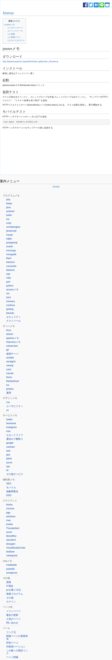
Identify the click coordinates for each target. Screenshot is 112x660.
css (8, 402)
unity (8, 223)
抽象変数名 (12, 491)
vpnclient (11, 540)
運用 (8, 392)
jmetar (9, 524)
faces (9, 377)
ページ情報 (12, 657)
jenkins (10, 389)
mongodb (11, 254)
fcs (7, 385)
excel (9, 532)
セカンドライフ (14, 435)
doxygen (10, 544)
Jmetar (8, 12)
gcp (8, 454)
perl (8, 281)
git (7, 349)
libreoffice (11, 536)
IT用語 (9, 586)
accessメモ (12, 289)
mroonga (11, 250)
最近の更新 (12, 615)
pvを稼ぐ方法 (13, 590)
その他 (9, 597)
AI (7, 470)
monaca (10, 301)
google (9, 443)
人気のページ (13, 619)
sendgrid (10, 361)
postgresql (11, 242)
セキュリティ (13, 317)
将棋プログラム (14, 594)
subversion (12, 346)
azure (9, 462)
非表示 (16, 21)
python (9, 285)
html (8, 297)
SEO (8, 483)
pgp (8, 512)
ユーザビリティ (14, 406)
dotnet (9, 334)
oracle (9, 246)
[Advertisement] (56, 152)
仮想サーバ (12, 353)
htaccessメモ (13, 342)
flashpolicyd (12, 381)
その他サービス (14, 474)
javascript (11, 230)
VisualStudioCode (15, 547)
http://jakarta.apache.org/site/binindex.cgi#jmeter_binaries (29, 61)
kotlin (9, 215)
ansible (10, 357)
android (10, 211)
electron (10, 262)
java (8, 207)
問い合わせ (12, 622)
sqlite (9, 238)
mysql (9, 234)
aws (8, 450)
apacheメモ (12, 338)
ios (7, 219)
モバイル (11, 487)
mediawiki (11, 565)
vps (8, 466)
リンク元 (11, 632)
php (8, 199)
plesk (9, 458)
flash (8, 258)
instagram (11, 427)
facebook (11, 423)
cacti (8, 369)
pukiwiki (10, 569)
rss (7, 293)
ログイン (11, 601)
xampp (9, 365)
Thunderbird (12, 528)
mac (8, 520)
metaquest (11, 555)
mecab (9, 373)
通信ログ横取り (14, 439)
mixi (8, 431)
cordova (10, 305)
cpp (8, 274)
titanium (10, 270)
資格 (8, 582)
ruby (8, 277)
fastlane (10, 551)
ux (7, 410)
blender (10, 313)
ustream (10, 447)
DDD (8, 495)
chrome (10, 508)
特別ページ (12, 642)
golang (9, 309)
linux (8, 330)
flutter (9, 203)
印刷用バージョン (15, 646)
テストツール (13, 320)
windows (10, 516)
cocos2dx (11, 266)
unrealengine (13, 227)
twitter (9, 419)
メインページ (13, 611)
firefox (9, 504)
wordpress (11, 572)
